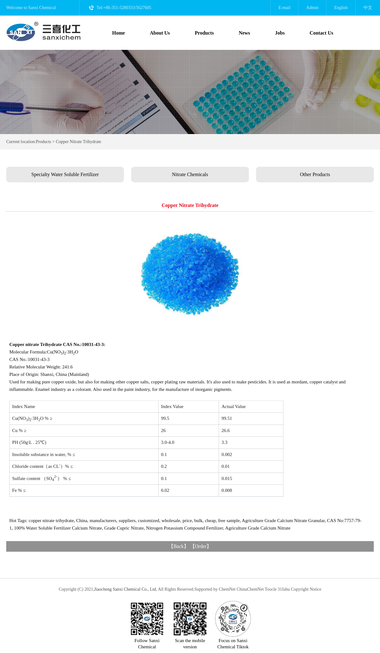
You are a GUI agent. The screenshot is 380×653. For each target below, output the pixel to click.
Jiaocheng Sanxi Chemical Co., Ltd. (125, 589)
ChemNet (227, 589)
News (244, 33)
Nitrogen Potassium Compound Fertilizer (184, 528)
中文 (367, 7)
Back (178, 546)
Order (201, 546)
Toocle (271, 589)
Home (118, 33)
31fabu (284, 589)
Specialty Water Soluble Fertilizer (65, 174)
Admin (312, 7)
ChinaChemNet (250, 589)
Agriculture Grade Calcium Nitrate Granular (283, 520)
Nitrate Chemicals (190, 174)
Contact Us (321, 33)
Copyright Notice (306, 589)
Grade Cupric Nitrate (124, 528)
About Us (160, 33)
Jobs (280, 33)
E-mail (284, 7)
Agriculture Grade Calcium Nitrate (258, 528)
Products (204, 33)
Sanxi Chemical (42, 7)
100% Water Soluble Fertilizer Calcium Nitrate (58, 528)
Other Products (315, 174)
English (341, 7)
